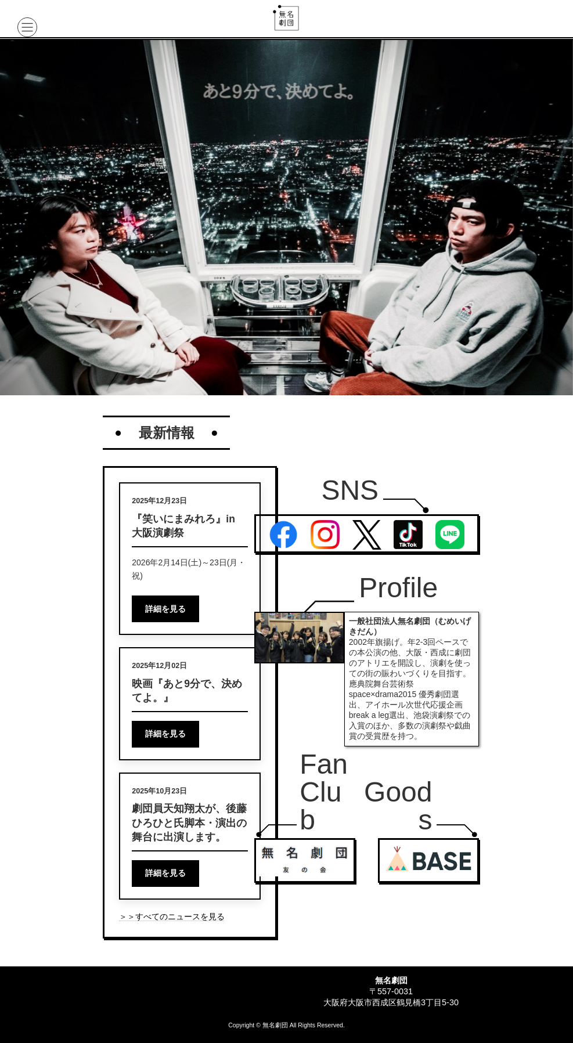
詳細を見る (165, 608)
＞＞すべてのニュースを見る (172, 916)
